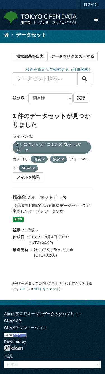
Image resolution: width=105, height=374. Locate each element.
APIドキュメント (46, 289)
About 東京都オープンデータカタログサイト (43, 314)
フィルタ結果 (28, 177)
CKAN (13, 348)
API (22, 289)
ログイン (90, 4)
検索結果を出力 (30, 56)
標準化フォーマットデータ (39, 197)
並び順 (18, 98)
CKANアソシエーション (25, 327)
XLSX (18, 219)
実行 (81, 98)
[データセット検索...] (45, 78)
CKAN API (13, 320)
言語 (8, 356)
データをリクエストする (72, 56)
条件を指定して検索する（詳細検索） (59, 69)
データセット (31, 35)
